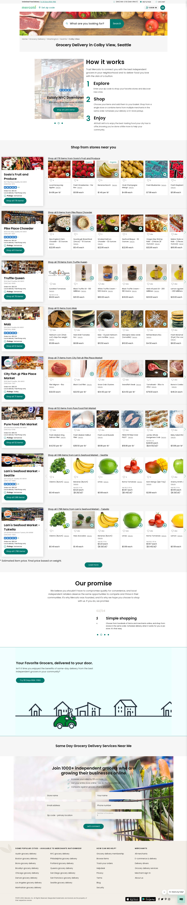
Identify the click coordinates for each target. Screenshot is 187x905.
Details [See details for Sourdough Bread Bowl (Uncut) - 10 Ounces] (75, 244)
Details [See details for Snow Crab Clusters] (100, 387)
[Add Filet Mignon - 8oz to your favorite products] (51, 379)
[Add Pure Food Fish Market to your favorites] (38, 418)
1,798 (78, 509)
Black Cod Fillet (80, 384)
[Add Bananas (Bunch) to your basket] (92, 471)
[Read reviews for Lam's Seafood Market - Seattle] (11, 484)
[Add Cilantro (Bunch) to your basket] (67, 471)
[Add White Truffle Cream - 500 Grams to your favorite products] (101, 284)
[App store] (132, 899)
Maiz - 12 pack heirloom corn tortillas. (107, 336)
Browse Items (103, 858)
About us (139, 878)
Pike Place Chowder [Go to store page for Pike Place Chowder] (19, 228)
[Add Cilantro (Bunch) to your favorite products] (52, 477)
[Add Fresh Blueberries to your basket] (165, 174)
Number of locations (105, 813)
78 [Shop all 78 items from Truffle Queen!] (14, 296)
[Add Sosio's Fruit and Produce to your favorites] (37, 168)
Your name (102, 795)
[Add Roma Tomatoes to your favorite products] (125, 477)
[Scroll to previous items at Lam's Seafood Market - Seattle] (46, 476)
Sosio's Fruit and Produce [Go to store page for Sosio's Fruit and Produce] (16, 176)
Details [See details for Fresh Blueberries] (163, 185)
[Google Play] (148, 899)
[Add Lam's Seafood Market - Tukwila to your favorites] (37, 519)
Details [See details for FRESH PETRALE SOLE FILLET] (130, 437)
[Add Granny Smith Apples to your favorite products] (174, 477)
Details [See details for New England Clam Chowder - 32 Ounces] (51, 244)
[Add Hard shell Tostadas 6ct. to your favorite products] (77, 330)
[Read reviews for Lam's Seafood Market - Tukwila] (11, 538)
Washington (52, 39)
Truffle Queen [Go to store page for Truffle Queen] (14, 278)
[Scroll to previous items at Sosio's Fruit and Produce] (46, 177)
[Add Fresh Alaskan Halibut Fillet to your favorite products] (77, 430)
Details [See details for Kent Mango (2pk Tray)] (148, 484)
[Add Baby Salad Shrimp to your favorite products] (174, 430)
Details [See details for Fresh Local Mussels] (100, 437)
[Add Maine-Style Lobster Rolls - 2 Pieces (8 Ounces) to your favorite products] (174, 234)
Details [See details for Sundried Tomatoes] (51, 291)
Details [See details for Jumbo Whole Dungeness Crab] (163, 437)
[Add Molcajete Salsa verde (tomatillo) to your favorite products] (126, 330)
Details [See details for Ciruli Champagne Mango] (131, 188)
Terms (99, 878)
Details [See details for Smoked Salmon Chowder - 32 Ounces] (100, 244)
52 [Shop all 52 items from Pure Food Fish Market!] (14, 442)
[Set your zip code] (46, 7)
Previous (94, 622)
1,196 (78, 455)
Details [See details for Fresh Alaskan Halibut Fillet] (80, 437)
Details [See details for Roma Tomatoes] (139, 482)
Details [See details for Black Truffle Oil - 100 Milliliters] (83, 291)
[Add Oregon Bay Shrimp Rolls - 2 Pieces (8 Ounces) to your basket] (165, 228)
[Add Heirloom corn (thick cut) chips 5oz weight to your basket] (67, 324)
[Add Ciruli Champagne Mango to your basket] (140, 174)
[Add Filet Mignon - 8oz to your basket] (67, 374)
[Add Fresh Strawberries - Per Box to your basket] (92, 174)
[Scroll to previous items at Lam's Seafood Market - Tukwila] (46, 530)
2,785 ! (59, 110)
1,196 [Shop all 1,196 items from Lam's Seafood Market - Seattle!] (15, 497)
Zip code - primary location (60, 815)
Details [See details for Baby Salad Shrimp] (173, 437)
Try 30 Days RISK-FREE (30, 680)
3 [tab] (62, 123)
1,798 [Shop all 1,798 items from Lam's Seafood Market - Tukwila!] (15, 551)
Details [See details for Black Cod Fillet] (89, 385)
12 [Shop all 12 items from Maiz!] (14, 346)
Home (25, 39)
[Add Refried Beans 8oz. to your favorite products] (150, 330)
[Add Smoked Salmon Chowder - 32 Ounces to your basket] (116, 228)
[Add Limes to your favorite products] (100, 477)
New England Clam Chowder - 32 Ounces (58, 240)
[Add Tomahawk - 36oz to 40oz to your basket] (165, 374)
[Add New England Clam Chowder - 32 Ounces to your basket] (67, 228)
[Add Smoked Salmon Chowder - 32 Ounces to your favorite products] (100, 234)
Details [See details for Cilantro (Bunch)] (66, 482)
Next (167, 622)
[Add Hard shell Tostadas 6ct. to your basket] (92, 324)
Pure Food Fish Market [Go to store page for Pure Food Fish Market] (20, 424)
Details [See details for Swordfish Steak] (138, 385)
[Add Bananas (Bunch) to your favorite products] (76, 477)
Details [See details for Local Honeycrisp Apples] (58, 188)
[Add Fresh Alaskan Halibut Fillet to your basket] (92, 424)
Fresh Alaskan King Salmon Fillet (56, 436)
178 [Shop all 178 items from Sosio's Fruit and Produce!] (15, 200)
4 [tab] (108, 634)
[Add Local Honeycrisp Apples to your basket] (67, 174)
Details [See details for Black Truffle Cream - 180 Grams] (134, 291)
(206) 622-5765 (9, 430)
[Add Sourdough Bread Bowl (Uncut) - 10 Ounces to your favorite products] (76, 234)
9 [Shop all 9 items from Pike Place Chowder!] (14, 250)
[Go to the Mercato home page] (29, 7)
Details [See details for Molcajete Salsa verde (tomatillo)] (134, 337)
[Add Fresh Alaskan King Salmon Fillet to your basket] (67, 424)
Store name (52, 795)
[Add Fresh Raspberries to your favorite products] (173, 180)
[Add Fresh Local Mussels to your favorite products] (101, 430)
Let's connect (93, 826)
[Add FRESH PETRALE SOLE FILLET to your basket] (140, 424)
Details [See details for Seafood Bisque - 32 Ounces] (132, 242)
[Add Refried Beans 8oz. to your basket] (165, 324)
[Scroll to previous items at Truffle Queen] (46, 281)
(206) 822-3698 (9, 329)
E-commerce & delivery (146, 858)
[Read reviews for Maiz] (11, 333)
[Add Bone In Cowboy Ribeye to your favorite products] (174, 379)
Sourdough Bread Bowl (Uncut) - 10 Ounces (82, 240)
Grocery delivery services (146, 868)
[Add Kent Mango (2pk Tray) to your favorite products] (149, 477)
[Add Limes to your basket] (116, 471)
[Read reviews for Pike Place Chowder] (11, 237)
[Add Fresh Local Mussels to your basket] (116, 424)
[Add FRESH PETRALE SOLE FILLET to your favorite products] (126, 430)
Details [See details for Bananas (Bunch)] (75, 484)
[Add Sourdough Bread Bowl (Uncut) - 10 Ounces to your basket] (92, 228)
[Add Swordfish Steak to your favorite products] (126, 379)
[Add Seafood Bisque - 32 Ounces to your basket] (140, 228)
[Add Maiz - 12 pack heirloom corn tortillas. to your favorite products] (101, 330)
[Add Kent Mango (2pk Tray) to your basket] (165, 471)
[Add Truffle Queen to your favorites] (38, 272)
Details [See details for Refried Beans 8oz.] (148, 337)
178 (74, 158)
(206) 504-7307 (9, 383)
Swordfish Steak (129, 384)
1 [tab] (55, 123)
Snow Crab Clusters (106, 384)
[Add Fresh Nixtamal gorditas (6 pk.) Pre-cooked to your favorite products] (174, 330)
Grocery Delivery (37, 39)
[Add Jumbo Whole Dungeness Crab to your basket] (165, 424)
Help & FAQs (145, 2)
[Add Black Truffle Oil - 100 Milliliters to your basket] (92, 278)
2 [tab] (58, 123)
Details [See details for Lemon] (179, 536)
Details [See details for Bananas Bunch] (114, 185)
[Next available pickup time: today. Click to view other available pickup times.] (11, 391)
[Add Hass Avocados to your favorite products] (77, 531)
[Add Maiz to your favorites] (38, 318)
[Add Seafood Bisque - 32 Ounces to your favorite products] (125, 234)
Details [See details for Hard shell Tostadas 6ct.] (80, 337)
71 (75, 357)
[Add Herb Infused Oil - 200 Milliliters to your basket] (165, 278)
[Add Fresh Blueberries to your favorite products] (149, 180)
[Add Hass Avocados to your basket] (92, 525)
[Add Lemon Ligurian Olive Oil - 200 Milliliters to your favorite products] (174, 284)
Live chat (160, 2)
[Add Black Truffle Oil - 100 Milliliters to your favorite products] (76, 284)
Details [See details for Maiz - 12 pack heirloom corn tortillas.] (111, 337)
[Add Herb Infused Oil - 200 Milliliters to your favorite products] (150, 284)
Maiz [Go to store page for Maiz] (7, 324)
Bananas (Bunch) (80, 482)
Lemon (174, 536)
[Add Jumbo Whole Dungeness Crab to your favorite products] (150, 430)
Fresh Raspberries (178, 185)
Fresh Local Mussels (106, 435)
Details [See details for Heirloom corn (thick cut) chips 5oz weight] (51, 340)
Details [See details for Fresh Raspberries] (173, 188)
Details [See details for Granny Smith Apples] (173, 484)
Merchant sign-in (143, 873)
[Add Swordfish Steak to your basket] (140, 374)
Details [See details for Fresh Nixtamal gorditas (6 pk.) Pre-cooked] (173, 340)
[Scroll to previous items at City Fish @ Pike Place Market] (46, 377)
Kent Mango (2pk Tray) (156, 482)
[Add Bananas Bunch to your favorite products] (100, 180)
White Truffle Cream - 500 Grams (107, 290)
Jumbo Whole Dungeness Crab (153, 436)
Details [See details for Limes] (106, 482)
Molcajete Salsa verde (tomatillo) (131, 336)
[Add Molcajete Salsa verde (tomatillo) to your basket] (140, 324)
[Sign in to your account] (151, 7)
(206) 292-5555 (10, 283)
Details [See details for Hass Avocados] (89, 536)
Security (100, 887)
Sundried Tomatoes (58, 289)
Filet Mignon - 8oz (57, 384)
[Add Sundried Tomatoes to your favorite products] (53, 284)
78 (67, 262)
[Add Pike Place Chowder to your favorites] (38, 222)
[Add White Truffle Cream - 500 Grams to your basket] (116, 278)
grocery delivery (25, 853)
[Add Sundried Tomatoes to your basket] (67, 278)
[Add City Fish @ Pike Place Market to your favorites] (38, 368)
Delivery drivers (142, 863)
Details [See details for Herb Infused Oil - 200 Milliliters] (156, 291)
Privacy (100, 873)
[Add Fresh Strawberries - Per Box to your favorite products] (76, 180)
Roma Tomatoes (129, 482)
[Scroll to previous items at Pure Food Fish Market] (46, 429)
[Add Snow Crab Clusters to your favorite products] (101, 379)
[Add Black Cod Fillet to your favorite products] (77, 379)
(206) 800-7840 (10, 535)
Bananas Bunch (105, 185)
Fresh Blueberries (153, 185)
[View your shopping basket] (162, 7)
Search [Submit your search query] (117, 23)
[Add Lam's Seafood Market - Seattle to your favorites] (38, 465)
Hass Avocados (80, 536)
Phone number (104, 805)
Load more (93, 564)
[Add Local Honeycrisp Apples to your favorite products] (52, 180)
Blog (99, 882)
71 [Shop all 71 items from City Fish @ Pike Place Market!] (14, 396)
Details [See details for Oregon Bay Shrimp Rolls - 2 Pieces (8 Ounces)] (157, 244)
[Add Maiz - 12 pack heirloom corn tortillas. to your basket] (116, 324)
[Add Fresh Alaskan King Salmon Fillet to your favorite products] (53, 430)
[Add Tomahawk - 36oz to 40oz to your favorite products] (149, 379)
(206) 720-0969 (10, 481)
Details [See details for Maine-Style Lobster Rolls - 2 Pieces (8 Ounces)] (181, 244)
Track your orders (105, 863)
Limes (101, 482)
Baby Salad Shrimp (179, 435)
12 (62, 308)
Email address (53, 805)
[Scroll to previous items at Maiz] (46, 328)
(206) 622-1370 (9, 184)
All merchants (141, 853)
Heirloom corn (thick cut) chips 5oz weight (58, 336)
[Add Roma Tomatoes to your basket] (140, 471)
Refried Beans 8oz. (154, 335)
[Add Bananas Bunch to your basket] (116, 174)
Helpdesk (101, 868)
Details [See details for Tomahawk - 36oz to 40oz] (154, 387)
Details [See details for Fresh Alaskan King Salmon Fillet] (63, 437)
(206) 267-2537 (9, 234)
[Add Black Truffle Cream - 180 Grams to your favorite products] (126, 284)
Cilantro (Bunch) (56, 482)
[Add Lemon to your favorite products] (174, 531)
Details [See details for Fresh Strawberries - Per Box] (79, 188)
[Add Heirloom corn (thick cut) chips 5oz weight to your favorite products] (53, 330)
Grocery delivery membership (110, 853)
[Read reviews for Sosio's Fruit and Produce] (12, 188)
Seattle (63, 39)
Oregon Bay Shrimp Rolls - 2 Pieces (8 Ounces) (154, 241)
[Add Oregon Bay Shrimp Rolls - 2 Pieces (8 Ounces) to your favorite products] (150, 234)
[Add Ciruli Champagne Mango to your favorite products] (124, 180)
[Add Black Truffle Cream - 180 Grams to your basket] (140, 278)
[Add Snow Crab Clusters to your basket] (116, 374)
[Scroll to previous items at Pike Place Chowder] (46, 232)
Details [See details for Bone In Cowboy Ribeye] (174, 387)
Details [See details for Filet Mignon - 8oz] (51, 387)
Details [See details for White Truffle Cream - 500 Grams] (110, 291)
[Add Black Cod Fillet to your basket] (92, 374)
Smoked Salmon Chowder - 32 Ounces (107, 240)
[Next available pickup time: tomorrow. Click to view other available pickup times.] (13, 195)
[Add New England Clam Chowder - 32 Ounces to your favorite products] (52, 234)
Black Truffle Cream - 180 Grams (131, 290)
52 (72, 408)
